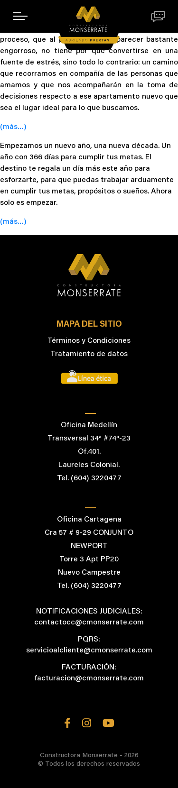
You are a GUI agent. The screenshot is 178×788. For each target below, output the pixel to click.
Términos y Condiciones (89, 341)
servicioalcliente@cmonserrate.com (89, 650)
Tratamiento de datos (89, 354)
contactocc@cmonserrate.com (89, 622)
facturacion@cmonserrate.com (89, 678)
